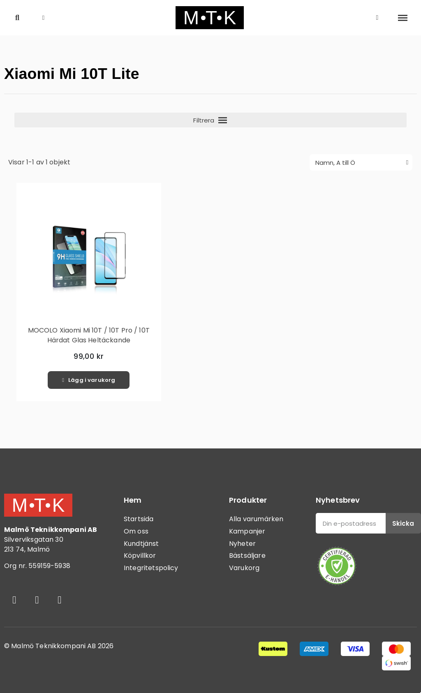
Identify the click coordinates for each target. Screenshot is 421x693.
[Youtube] (59, 599)
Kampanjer (247, 531)
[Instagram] (37, 599)
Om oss (136, 531)
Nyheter (242, 543)
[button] (17, 18)
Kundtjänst (141, 543)
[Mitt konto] (377, 17)
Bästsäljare (247, 555)
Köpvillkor (140, 555)
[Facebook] (14, 599)
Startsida (138, 519)
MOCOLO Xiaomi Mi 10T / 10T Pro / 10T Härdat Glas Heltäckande (89, 335)
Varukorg (244, 568)
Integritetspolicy (151, 568)
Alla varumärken (256, 519)
